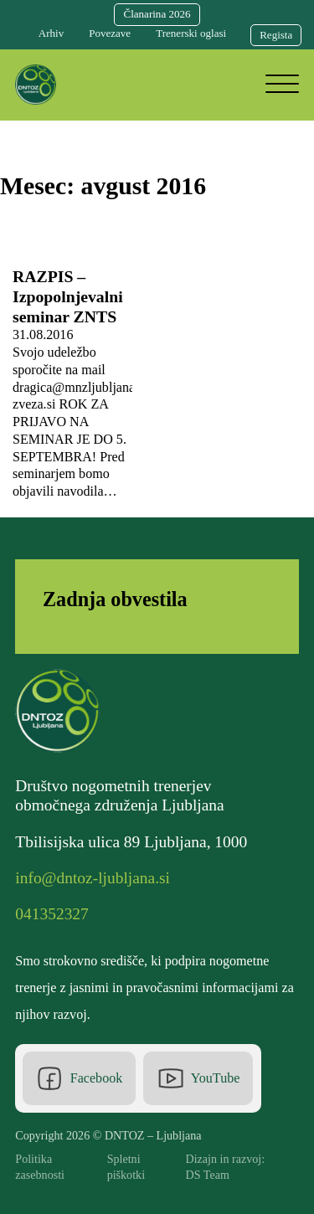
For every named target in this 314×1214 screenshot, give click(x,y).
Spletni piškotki (126, 1166)
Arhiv (51, 33)
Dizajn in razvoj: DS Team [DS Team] (225, 1166)
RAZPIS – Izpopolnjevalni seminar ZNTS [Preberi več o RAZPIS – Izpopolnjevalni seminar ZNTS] (68, 296)
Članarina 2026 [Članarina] (156, 14)
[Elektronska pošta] (96, 878)
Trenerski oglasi (191, 33)
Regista (276, 34)
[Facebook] (79, 1078)
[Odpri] (282, 85)
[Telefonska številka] (55, 914)
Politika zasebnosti (39, 1166)
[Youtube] (198, 1078)
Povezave (110, 33)
